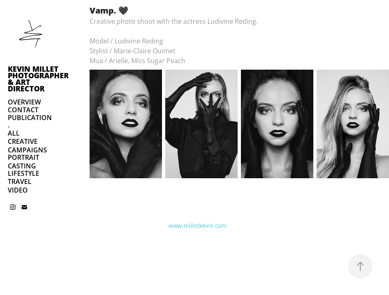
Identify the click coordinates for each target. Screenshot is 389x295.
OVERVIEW (24, 102)
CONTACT (23, 109)
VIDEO (18, 190)
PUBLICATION (30, 117)
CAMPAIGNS (27, 149)
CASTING (22, 165)
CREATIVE (23, 141)
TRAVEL (19, 181)
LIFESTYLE (23, 173)
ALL (14, 133)
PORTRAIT (23, 157)
